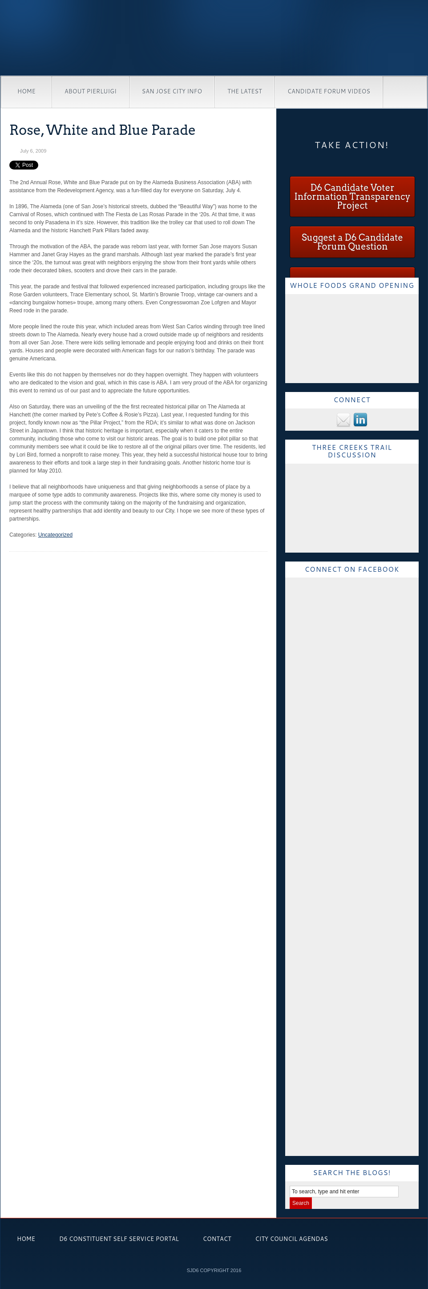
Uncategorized (55, 535)
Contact (217, 1239)
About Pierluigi (91, 91)
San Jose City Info (172, 91)
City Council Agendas (291, 1239)
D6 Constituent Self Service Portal (119, 1239)
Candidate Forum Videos (328, 91)
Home (26, 91)
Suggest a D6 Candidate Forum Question (352, 242)
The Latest (244, 91)
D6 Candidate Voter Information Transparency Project (352, 196)
